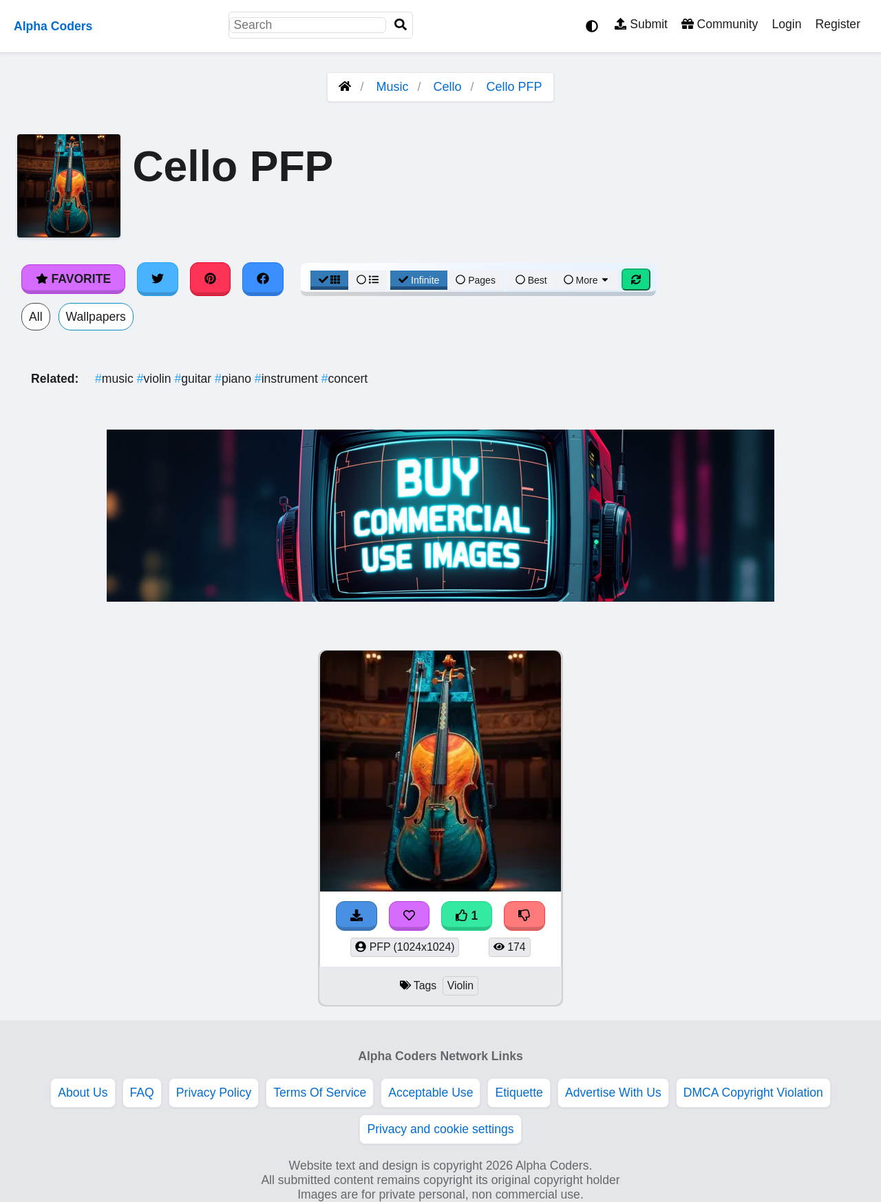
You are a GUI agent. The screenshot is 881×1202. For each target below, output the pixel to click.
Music (392, 87)
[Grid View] (329, 280)
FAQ (142, 1092)
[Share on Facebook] (263, 278)
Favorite (73, 279)
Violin (460, 985)
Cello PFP (514, 87)
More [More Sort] (587, 280)
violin (156, 379)
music (116, 379)
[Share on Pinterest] (210, 278)
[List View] (367, 280)
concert (344, 379)
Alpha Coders (53, 26)
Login (786, 24)
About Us (82, 1092)
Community (719, 24)
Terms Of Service (319, 1092)
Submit (641, 24)
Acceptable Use (430, 1092)
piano (235, 379)
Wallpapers (96, 317)
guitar (194, 379)
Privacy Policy (214, 1092)
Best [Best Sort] (531, 280)
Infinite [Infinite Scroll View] (419, 280)
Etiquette (518, 1092)
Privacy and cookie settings (440, 1129)
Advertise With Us (613, 1092)
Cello (448, 87)
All (36, 317)
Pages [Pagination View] (476, 280)
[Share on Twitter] (157, 278)
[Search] (400, 25)
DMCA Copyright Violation (753, 1092)
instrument (288, 379)
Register (837, 24)
